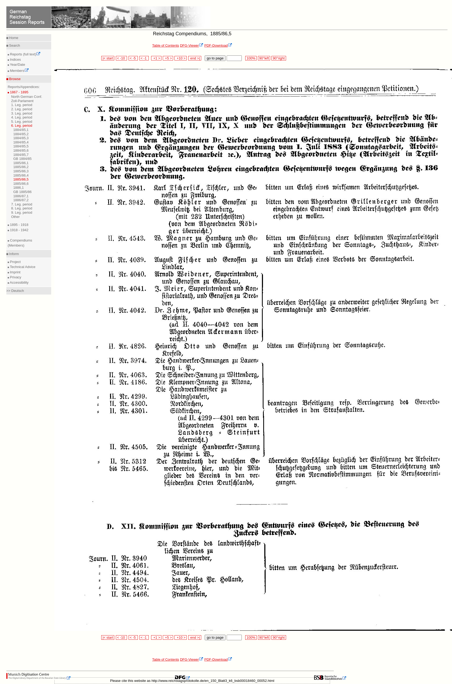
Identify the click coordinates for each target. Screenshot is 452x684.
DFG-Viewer (191, 45)
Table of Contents (165, 45)
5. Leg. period (21, 122)
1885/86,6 (21, 184)
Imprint (14, 272)
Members (19, 71)
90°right (279, 58)
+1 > (156, 58)
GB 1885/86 (22, 192)
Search (14, 45)
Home (13, 38)
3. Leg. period (21, 113)
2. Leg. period (21, 109)
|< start (108, 58)
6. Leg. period (21, 126)
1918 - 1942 (18, 230)
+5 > (168, 58)
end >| (194, 58)
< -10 (121, 58)
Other (15, 217)
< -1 (144, 58)
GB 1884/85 (22, 159)
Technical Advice (22, 267)
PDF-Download (218, 45)
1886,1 (18, 188)
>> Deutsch (15, 291)
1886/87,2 (21, 200)
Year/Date (17, 65)
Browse (14, 79)
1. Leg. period (21, 105)
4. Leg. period (21, 117)
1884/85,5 (21, 146)
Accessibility (19, 282)
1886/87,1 (21, 196)
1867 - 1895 (18, 92)
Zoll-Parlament (22, 101)
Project (15, 262)
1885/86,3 (21, 171)
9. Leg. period (21, 212)
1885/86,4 (21, 175)
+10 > (180, 58)
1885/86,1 (21, 163)
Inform (13, 254)
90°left (264, 58)
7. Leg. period (21, 204)
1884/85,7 (21, 155)
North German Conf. (26, 97)
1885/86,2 (21, 167)
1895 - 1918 (18, 225)
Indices (15, 60)
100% (250, 58)
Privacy (15, 277)
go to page (215, 58)
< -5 (133, 58)
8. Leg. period (21, 208)
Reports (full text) (25, 54)
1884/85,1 (21, 130)
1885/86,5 (21, 179)
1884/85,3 (21, 138)
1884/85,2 (21, 134)
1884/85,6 (21, 150)
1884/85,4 (21, 142)
